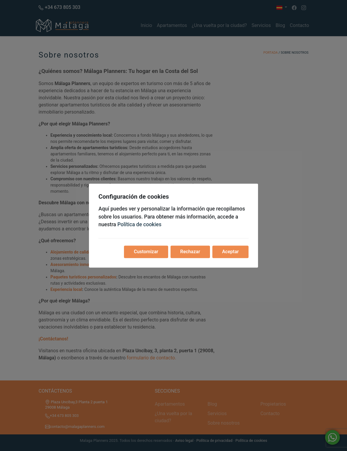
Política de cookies (139, 225)
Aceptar (230, 251)
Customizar (146, 251)
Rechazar (190, 251)
